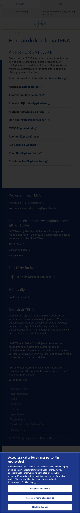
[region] (40, 482)
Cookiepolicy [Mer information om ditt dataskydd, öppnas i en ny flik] (28, 482)
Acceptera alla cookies (40, 488)
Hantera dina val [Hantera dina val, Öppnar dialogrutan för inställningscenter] (40, 507)
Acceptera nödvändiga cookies (40, 498)
